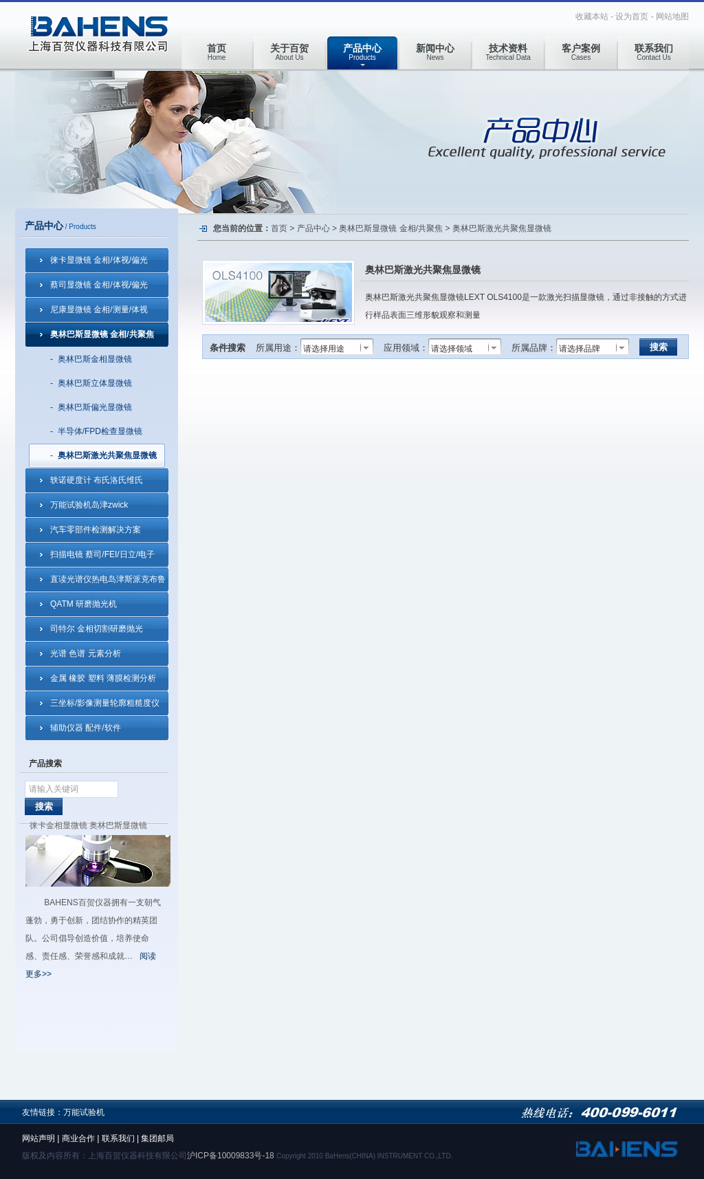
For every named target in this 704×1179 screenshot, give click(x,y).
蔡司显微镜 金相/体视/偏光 (99, 285)
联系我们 (118, 1138)
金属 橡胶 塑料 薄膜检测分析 (103, 678)
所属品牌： (534, 348)
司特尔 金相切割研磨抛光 (96, 629)
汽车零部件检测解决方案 (95, 529)
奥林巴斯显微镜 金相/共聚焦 (102, 334)
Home (217, 52)
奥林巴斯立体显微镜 (95, 383)
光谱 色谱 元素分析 (85, 653)
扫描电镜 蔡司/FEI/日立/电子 (102, 554)
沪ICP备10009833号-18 (230, 1155)
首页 (279, 228)
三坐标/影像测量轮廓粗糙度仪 (105, 703)
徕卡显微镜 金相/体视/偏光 (99, 260)
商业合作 (78, 1138)
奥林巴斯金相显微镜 (95, 359)
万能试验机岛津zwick (89, 505)
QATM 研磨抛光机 (83, 604)
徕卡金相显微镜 (58, 825)
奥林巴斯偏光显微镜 (95, 407)
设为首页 (631, 16)
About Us (289, 52)
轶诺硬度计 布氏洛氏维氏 (96, 480)
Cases (581, 52)
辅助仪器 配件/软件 (85, 728)
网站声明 (38, 1138)
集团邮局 (157, 1138)
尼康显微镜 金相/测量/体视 (99, 309)
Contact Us (654, 52)
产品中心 (313, 228)
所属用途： (278, 348)
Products (362, 52)
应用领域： (406, 348)
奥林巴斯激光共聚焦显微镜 (107, 455)
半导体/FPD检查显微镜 (100, 431)
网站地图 (672, 16)
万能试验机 (83, 1112)
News (435, 52)
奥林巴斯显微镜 (118, 825)
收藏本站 (591, 16)
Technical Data (508, 52)
